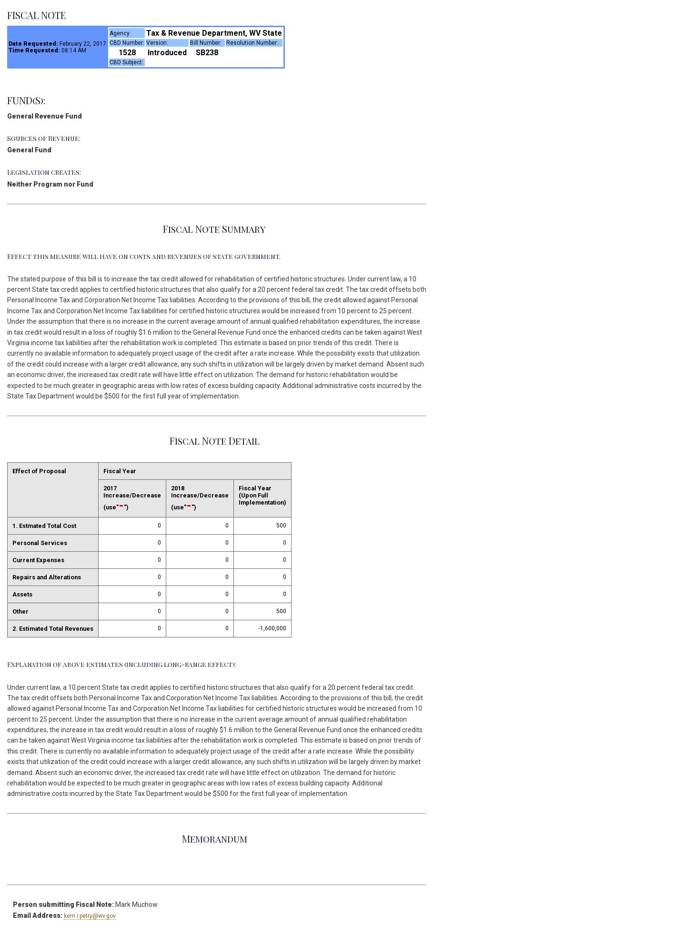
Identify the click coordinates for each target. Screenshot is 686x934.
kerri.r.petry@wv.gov (90, 916)
